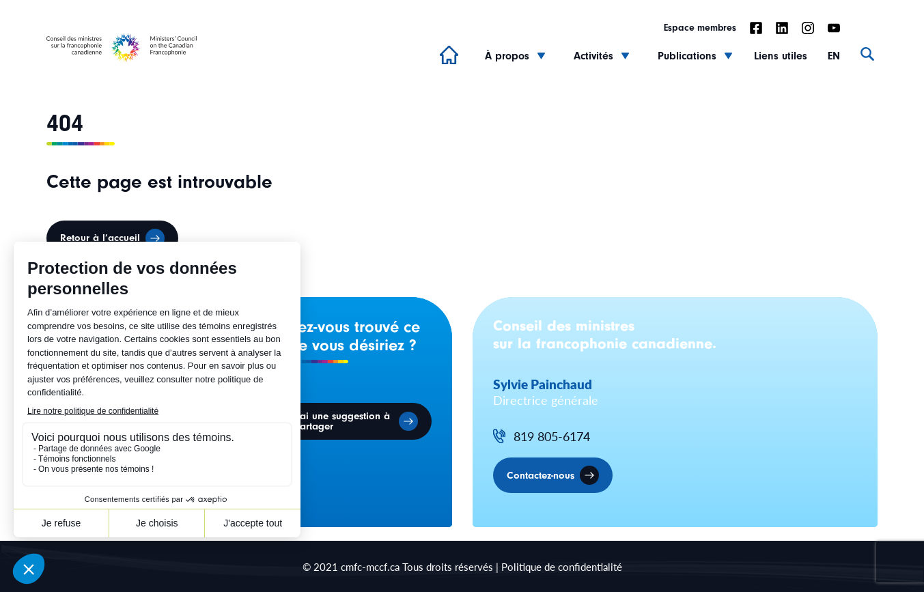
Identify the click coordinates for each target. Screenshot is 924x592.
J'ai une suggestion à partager (342, 421)
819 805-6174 (552, 437)
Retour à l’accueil (100, 238)
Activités (593, 56)
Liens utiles (780, 56)
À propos (507, 56)
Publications (687, 56)
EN (834, 56)
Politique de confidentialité (561, 566)
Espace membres (700, 28)
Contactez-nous (540, 475)
